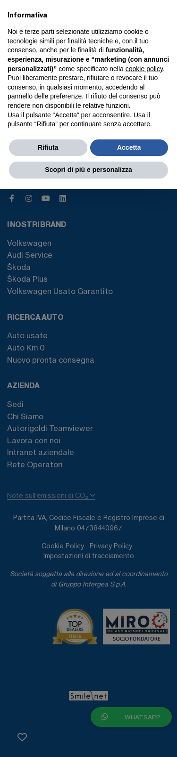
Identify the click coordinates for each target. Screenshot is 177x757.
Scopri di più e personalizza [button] (88, 169)
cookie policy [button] (144, 69)
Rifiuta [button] (48, 147)
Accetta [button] (129, 147)
